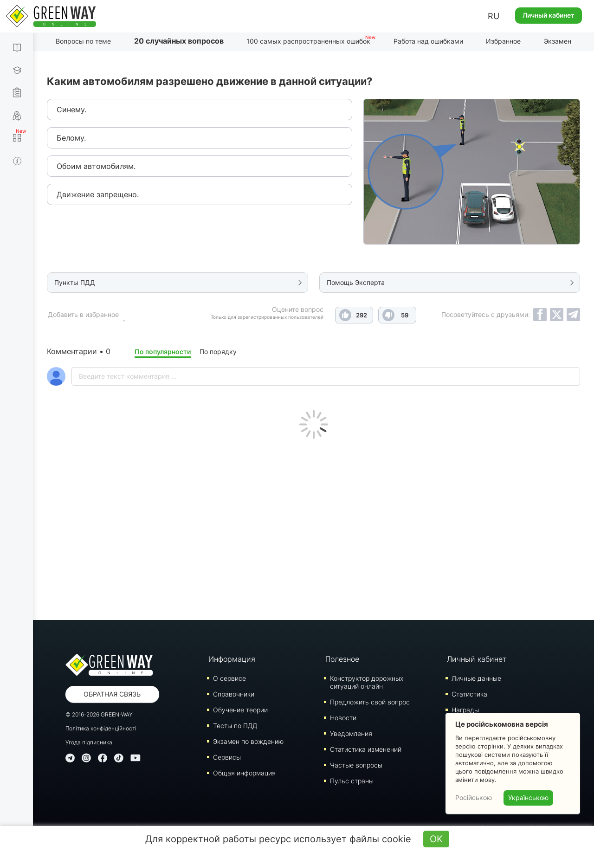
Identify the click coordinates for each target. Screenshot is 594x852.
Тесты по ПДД (235, 725)
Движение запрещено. (98, 194)
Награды (465, 710)
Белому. (71, 137)
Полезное (342, 659)
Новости (343, 718)
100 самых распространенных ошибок (308, 41)
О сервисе (229, 678)
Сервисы (227, 757)
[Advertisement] (313, 527)
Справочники (233, 694)
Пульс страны (352, 781)
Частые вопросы (356, 765)
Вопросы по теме (83, 41)
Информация (231, 659)
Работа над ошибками (428, 41)
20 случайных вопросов (179, 40)
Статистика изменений (365, 749)
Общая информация (244, 773)
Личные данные (476, 678)
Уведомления (351, 733)
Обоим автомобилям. (96, 166)
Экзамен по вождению (248, 741)
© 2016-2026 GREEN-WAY (99, 714)
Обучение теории (240, 710)
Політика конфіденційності (100, 728)
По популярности (163, 351)
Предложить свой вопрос (370, 702)
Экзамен (557, 41)
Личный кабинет (549, 15)
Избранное (503, 41)
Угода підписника (88, 742)
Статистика (469, 694)
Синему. (71, 109)
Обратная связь (112, 694)
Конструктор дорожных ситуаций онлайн (366, 682)
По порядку (218, 351)
